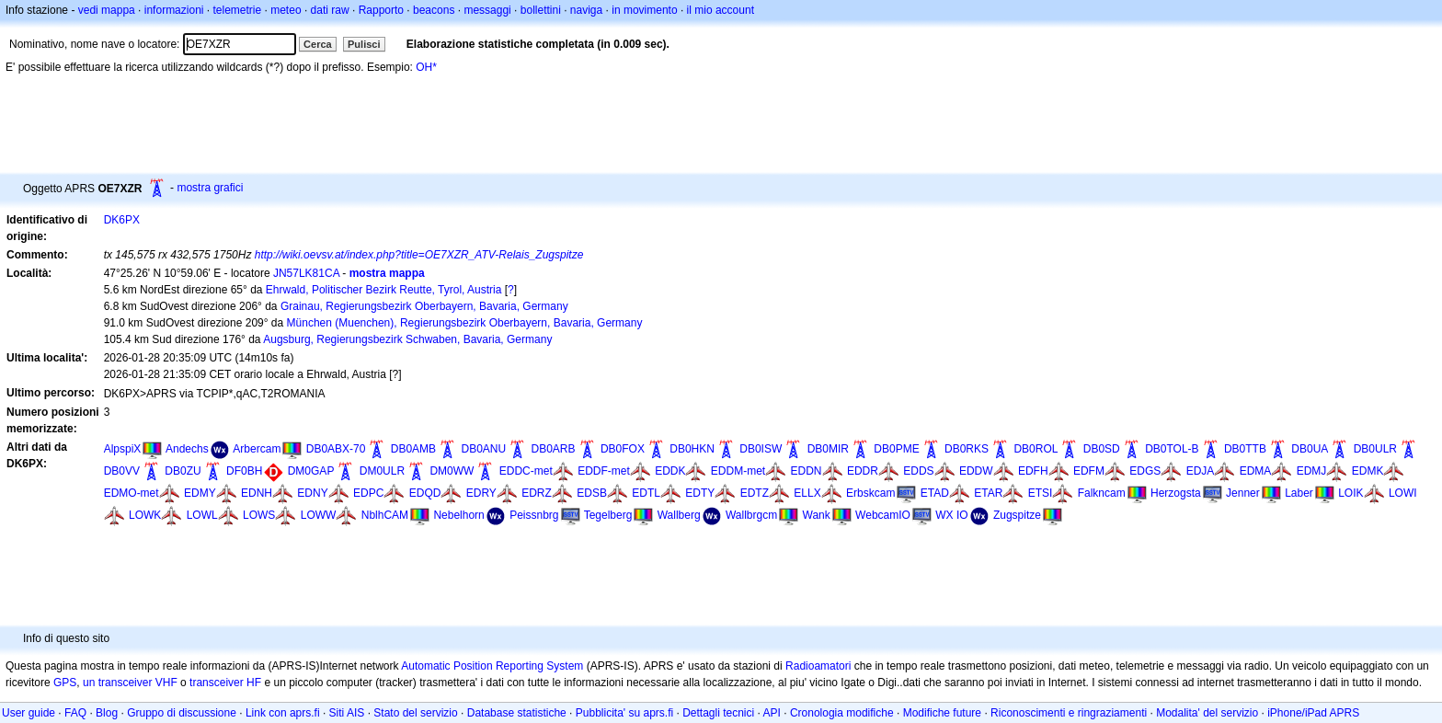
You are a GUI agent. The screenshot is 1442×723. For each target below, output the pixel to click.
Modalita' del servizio (1207, 712)
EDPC (368, 493)
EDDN (806, 471)
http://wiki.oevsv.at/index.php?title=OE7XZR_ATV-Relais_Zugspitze (419, 254)
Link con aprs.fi (283, 712)
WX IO (951, 515)
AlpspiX (123, 448)
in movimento (644, 10)
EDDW (976, 471)
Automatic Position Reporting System (492, 666)
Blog (107, 712)
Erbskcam (870, 493)
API (772, 712)
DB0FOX (623, 448)
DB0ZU (182, 471)
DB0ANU (483, 448)
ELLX (807, 493)
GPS (64, 682)
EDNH (256, 493)
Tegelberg (608, 515)
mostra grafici (210, 187)
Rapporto (381, 10)
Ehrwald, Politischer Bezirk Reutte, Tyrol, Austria (384, 289)
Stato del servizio (415, 712)
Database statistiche (516, 712)
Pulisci (364, 44)
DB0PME (896, 448)
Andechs (187, 448)
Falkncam (1102, 493)
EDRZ (536, 493)
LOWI (1403, 493)
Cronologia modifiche (842, 712)
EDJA (1200, 471)
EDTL (646, 493)
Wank (816, 515)
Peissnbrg (533, 515)
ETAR (988, 493)
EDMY (200, 493)
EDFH (1033, 471)
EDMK (1368, 471)
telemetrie (237, 10)
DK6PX (122, 219)
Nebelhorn (458, 515)
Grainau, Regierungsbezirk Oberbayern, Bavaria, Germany (424, 306)
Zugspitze (1017, 515)
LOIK (1350, 493)
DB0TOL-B (1171, 448)
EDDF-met (604, 471)
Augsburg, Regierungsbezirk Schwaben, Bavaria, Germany (407, 339)
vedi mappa (106, 10)
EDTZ (754, 493)
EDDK (670, 471)
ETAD (935, 493)
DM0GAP (311, 471)
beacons (433, 10)
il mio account (720, 10)
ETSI (1040, 493)
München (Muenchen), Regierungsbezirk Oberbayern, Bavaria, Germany (465, 322)
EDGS (1145, 471)
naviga (586, 10)
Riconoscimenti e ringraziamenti (1068, 712)
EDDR (862, 471)
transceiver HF (225, 682)
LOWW (319, 515)
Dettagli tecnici (718, 712)
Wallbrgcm (751, 515)
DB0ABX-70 (336, 448)
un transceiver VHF (130, 682)
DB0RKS (966, 448)
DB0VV (122, 471)
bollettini (541, 10)
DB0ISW (760, 448)
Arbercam (256, 448)
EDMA (1256, 471)
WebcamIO (882, 515)
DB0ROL (1035, 448)
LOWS (259, 515)
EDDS (918, 471)
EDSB (592, 493)
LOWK (145, 515)
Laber (1299, 493)
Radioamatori (818, 666)
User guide (28, 712)
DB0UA (1309, 448)
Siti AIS (347, 712)
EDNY (312, 493)
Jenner (1243, 493)
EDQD (425, 493)
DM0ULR (382, 471)
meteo (285, 10)
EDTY (700, 493)
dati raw (330, 10)
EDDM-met (738, 471)
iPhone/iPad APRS (1313, 712)
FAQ (75, 712)
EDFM (1088, 471)
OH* (426, 67)
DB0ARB (554, 448)
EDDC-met (526, 471)
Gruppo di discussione (181, 712)
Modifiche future (942, 712)
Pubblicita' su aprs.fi (624, 712)
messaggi (487, 10)
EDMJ (1312, 471)
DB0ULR (1375, 448)
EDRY (481, 493)
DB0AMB (413, 448)
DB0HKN (692, 448)
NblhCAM (384, 515)
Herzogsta (1175, 493)
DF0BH (244, 471)
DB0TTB (1245, 448)
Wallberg (679, 515)
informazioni (174, 10)
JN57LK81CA (306, 273)
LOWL (202, 515)
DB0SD (1101, 448)
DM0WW (451, 471)
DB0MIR (828, 448)
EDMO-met (131, 493)
